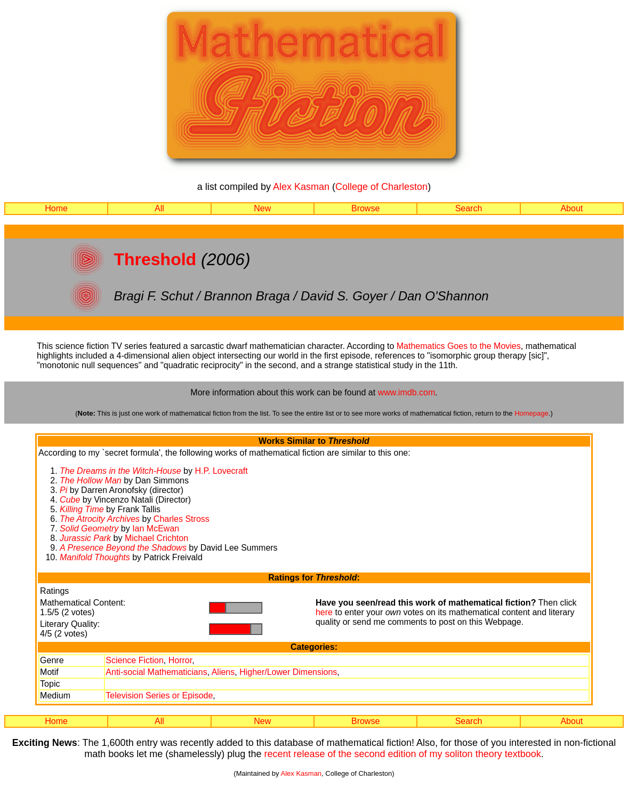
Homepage (531, 413)
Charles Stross (182, 518)
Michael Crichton (156, 538)
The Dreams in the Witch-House (120, 470)
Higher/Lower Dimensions (288, 672)
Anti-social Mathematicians (156, 672)
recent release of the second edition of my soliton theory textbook (402, 754)
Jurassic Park (85, 538)
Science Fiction (135, 660)
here (324, 612)
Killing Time (82, 509)
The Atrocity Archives (100, 518)
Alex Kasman (301, 186)
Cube (70, 499)
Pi (63, 490)
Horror (180, 660)
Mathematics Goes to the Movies (459, 346)
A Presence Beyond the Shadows (123, 547)
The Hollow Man (91, 480)
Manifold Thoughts (95, 557)
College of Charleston (381, 186)
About (571, 208)
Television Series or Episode (159, 695)
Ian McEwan (155, 528)
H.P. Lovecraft (221, 470)
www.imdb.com (407, 392)
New (262, 208)
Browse (365, 208)
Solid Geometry (89, 528)
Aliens (223, 672)
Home (56, 208)
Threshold (155, 259)
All (159, 208)
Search (468, 208)
